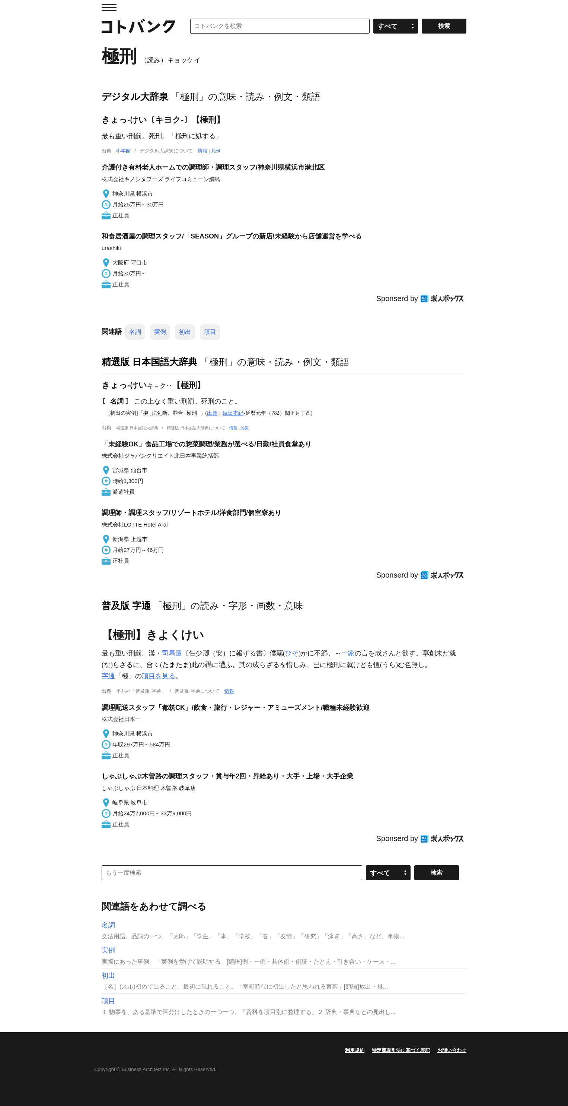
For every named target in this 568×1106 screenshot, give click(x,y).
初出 (185, 332)
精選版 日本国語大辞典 (149, 362)
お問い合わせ (451, 1050)
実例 (160, 332)
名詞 (135, 332)
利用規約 (354, 1050)
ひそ (292, 653)
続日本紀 (233, 413)
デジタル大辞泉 (135, 96)
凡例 (216, 151)
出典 (212, 413)
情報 (202, 151)
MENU (109, 7)
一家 (348, 653)
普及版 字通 (126, 605)
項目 (210, 332)
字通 (108, 676)
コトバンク (138, 26)
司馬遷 (172, 653)
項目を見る (158, 676)
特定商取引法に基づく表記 (401, 1050)
